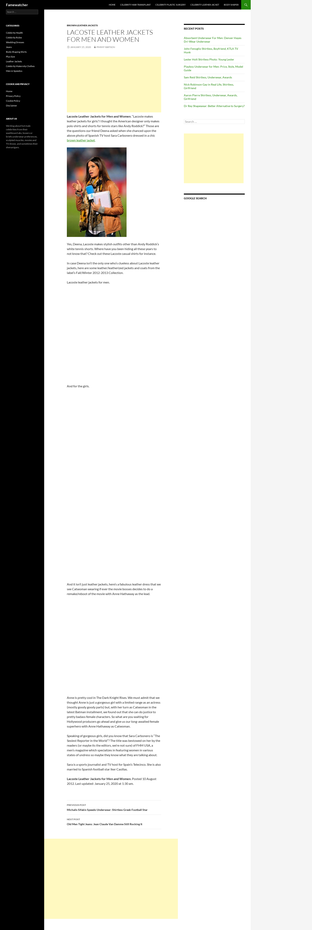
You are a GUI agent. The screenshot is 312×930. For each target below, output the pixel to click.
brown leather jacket (81, 140)
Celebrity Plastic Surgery (170, 4)
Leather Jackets (14, 61)
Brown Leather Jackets (82, 25)
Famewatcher (17, 5)
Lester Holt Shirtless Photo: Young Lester (209, 59)
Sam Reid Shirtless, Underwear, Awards (208, 77)
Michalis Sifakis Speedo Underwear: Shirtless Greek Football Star (114, 807)
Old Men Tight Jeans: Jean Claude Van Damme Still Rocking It (114, 821)
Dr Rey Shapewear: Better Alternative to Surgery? (214, 106)
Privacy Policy (13, 95)
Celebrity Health (14, 32)
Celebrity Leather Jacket (204, 4)
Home (112, 4)
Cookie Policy (13, 100)
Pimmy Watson (106, 47)
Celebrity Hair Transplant (135, 4)
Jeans (9, 47)
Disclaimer (11, 105)
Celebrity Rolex (14, 37)
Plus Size (10, 56)
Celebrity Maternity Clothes (20, 66)
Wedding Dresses (15, 42)
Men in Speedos (14, 70)
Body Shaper (231, 4)
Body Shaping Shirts (16, 51)
